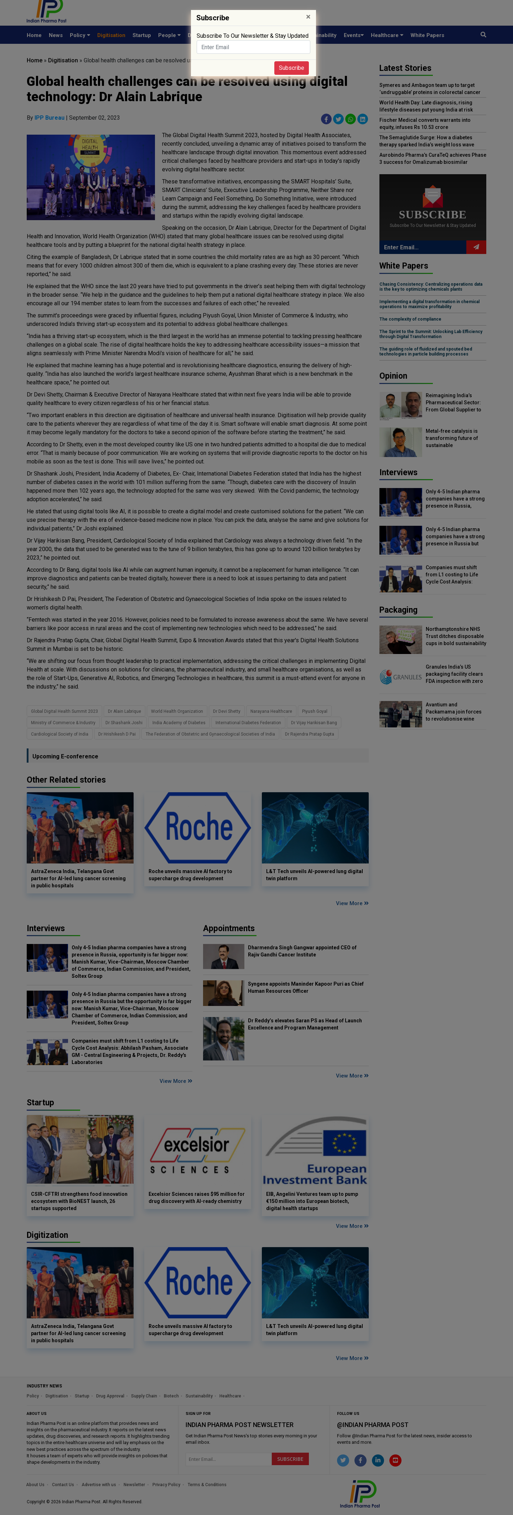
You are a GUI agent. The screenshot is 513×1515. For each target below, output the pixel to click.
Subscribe (291, 67)
